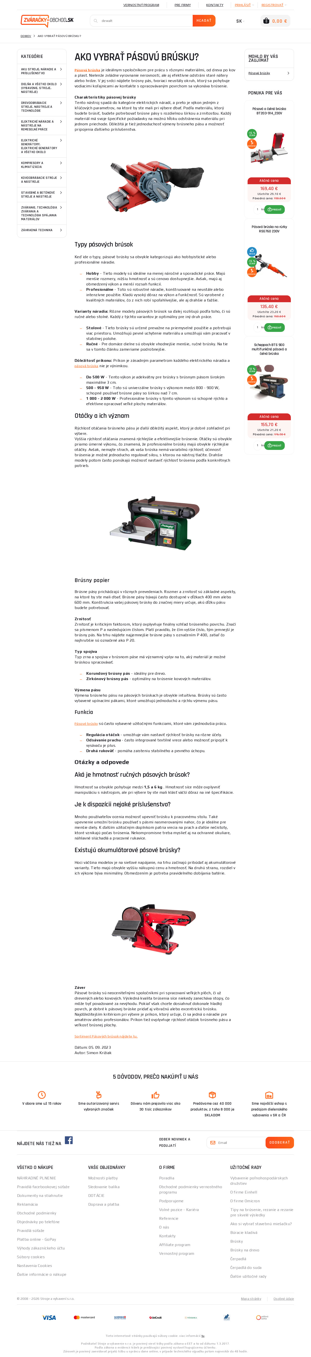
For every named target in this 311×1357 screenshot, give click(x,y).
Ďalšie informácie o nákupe (41, 1274)
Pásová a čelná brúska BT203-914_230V (269, 111)
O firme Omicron (245, 1201)
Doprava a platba (103, 1204)
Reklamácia (27, 1204)
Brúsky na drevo (244, 1250)
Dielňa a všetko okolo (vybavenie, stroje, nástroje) (42, 87)
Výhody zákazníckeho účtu (41, 1248)
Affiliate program (174, 1244)
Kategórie (32, 56)
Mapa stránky (250, 1299)
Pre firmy (183, 5)
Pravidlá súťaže (30, 1230)
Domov (26, 36)
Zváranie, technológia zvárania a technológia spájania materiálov (42, 213)
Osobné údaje (283, 1299)
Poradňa (166, 1178)
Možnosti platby (103, 1178)
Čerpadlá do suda (246, 1267)
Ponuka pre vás (265, 93)
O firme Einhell (243, 1192)
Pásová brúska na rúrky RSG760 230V (269, 229)
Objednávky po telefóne (38, 1222)
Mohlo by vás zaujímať (263, 58)
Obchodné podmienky (36, 1213)
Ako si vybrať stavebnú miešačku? (261, 1223)
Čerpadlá (238, 1259)
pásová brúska (88, 366)
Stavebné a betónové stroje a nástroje (42, 194)
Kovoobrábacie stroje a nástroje (42, 179)
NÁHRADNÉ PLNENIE (36, 1178)
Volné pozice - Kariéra (179, 1209)
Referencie (168, 1218)
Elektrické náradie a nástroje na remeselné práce (42, 125)
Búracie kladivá (244, 1232)
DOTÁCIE (96, 1195)
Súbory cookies (31, 1257)
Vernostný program (141, 5)
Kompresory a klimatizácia (42, 164)
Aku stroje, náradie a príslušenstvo (42, 70)
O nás (164, 1227)
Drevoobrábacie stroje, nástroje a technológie (42, 106)
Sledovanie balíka (104, 1186)
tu (203, 1335)
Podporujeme (171, 1201)
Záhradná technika (42, 230)
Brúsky (236, 1241)
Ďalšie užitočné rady (248, 1276)
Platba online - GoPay (36, 1239)
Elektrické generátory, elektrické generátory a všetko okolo (42, 145)
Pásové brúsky (259, 73)
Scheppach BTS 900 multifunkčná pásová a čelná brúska (269, 349)
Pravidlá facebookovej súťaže (43, 1186)
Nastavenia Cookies (34, 1265)
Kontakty (214, 5)
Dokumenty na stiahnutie (40, 1195)
